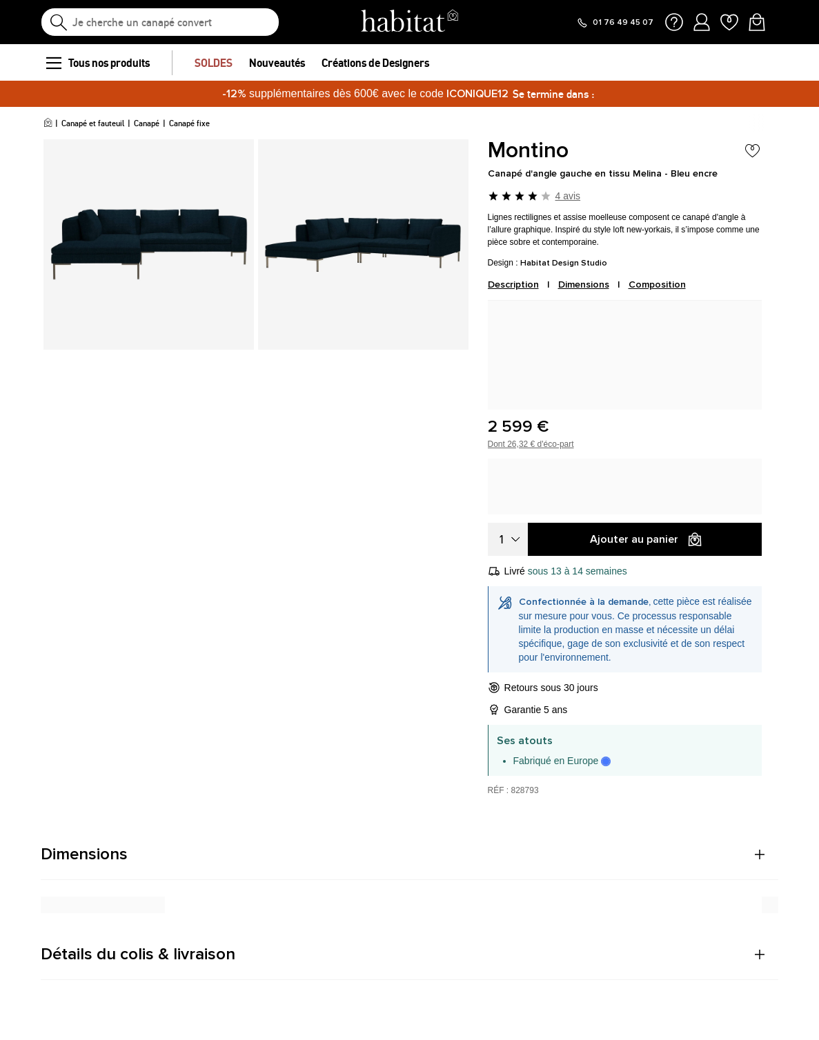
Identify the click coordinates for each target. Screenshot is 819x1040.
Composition (657, 284)
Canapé (146, 123)
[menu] (53, 63)
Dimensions (583, 284)
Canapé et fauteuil (92, 123)
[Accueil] (48, 123)
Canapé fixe (189, 123)
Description (513, 284)
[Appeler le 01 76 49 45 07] (614, 23)
